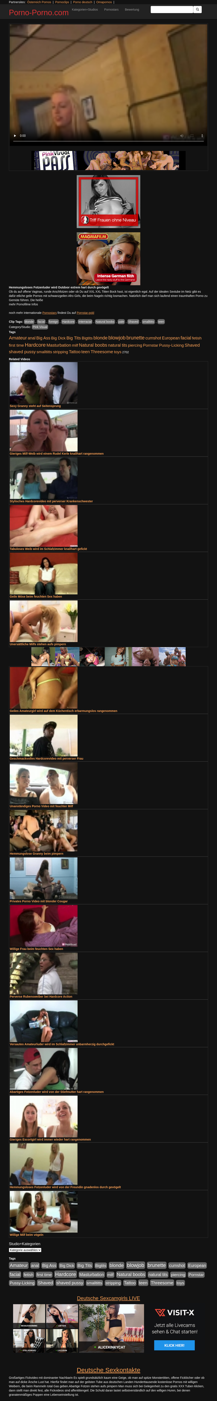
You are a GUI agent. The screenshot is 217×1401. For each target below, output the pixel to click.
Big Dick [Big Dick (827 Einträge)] (58, 338)
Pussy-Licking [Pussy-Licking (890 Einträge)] (171, 345)
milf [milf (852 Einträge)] (75, 345)
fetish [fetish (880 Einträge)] (197, 338)
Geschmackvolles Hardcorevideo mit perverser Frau (46, 758)
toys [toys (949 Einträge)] (117, 352)
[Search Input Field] (172, 9)
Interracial (85, 321)
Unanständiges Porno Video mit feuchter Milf (41, 806)
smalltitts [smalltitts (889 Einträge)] (44, 352)
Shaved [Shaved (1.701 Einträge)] (192, 345)
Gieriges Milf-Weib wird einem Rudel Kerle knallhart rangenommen (57, 453)
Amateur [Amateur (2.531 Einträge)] (18, 338)
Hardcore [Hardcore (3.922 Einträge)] (35, 345)
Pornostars (111, 9)
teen (161, 321)
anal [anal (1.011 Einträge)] (32, 338)
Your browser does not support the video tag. (108, 85)
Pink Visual (40, 327)
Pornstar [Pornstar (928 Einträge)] (150, 345)
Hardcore (68, 321)
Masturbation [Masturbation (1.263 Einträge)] (59, 345)
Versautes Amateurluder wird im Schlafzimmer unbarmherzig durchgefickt (62, 1044)
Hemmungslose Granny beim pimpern (36, 853)
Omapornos (104, 2)
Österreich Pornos (39, 2)
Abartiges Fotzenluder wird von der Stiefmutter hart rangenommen (57, 1092)
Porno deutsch (82, 2)
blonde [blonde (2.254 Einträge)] (100, 338)
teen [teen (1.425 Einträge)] (85, 351)
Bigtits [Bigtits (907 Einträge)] (87, 338)
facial (41, 321)
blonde (29, 321)
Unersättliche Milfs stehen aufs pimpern (38, 644)
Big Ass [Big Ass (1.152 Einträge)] (43, 338)
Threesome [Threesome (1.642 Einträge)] (102, 351)
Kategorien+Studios (85, 9)
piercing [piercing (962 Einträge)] (135, 345)
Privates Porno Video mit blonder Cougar (39, 901)
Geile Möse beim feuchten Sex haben (36, 596)
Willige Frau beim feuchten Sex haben (36, 949)
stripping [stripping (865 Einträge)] (60, 352)
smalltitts (148, 321)
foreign (53, 321)
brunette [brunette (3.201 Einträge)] (136, 338)
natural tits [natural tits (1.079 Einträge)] (117, 345)
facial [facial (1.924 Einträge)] (186, 338)
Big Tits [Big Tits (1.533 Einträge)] (73, 337)
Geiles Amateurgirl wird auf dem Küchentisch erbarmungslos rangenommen (63, 711)
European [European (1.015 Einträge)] (171, 338)
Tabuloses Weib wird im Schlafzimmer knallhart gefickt (48, 549)
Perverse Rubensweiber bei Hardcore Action (41, 996)
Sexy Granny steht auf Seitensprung (35, 406)
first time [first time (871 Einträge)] (16, 345)
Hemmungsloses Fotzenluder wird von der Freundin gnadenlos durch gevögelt (65, 1187)
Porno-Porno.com (39, 12)
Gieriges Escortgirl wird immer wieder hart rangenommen (50, 1139)
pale (121, 321)
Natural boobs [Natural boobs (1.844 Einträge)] (93, 345)
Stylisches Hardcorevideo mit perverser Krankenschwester (51, 501)
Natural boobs (105, 321)
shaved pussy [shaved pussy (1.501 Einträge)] (22, 351)
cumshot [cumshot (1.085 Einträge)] (153, 338)
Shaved (133, 321)
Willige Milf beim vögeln (26, 1234)
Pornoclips (62, 2)
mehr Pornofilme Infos (23, 304)
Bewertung (132, 9)
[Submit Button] (197, 9)
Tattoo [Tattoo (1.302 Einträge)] (75, 351)
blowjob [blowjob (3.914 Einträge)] (116, 338)
